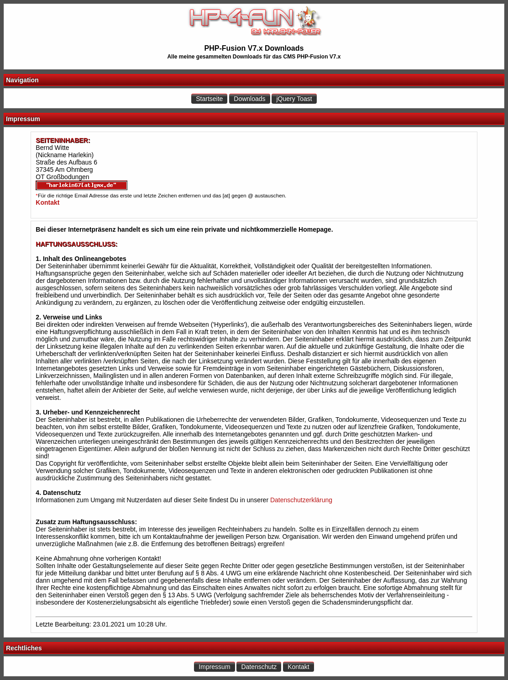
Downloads (249, 98)
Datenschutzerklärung (301, 500)
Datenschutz (259, 666)
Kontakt (298, 666)
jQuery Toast (294, 98)
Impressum (214, 666)
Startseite (209, 98)
